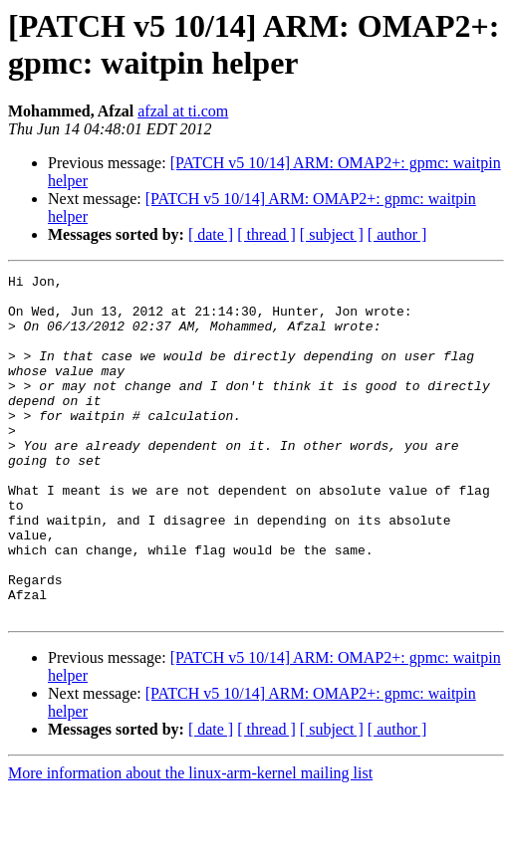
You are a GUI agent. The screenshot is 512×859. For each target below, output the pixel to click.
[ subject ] (332, 234)
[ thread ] (266, 234)
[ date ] (210, 234)
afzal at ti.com (182, 111)
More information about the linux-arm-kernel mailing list (190, 841)
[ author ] (397, 234)
